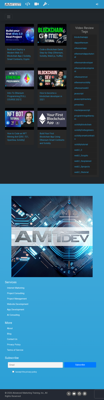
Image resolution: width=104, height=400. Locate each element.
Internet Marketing (15, 288)
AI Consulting (13, 315)
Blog (9, 333)
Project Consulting (15, 293)
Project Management (17, 298)
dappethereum (81, 42)
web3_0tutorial (81, 172)
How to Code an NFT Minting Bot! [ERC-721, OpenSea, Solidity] (18, 136)
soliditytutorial (81, 144)
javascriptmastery (82, 99)
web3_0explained (82, 161)
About (10, 328)
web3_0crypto (81, 155)
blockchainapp (81, 37)
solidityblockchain (82, 124)
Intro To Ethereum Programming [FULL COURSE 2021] (16, 96)
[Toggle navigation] (8, 16)
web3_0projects (82, 166)
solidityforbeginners (84, 130)
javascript (78, 93)
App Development (15, 309)
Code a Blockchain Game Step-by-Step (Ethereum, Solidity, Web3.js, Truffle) (51, 52)
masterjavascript (82, 110)
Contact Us (12, 339)
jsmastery (79, 104)
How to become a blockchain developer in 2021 (51, 96)
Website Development (17, 304)
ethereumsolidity (82, 82)
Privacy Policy (14, 344)
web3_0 (78, 150)
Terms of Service (15, 350)
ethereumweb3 (81, 88)
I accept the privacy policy (24, 372)
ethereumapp (80, 48)
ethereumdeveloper (83, 62)
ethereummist (80, 77)
